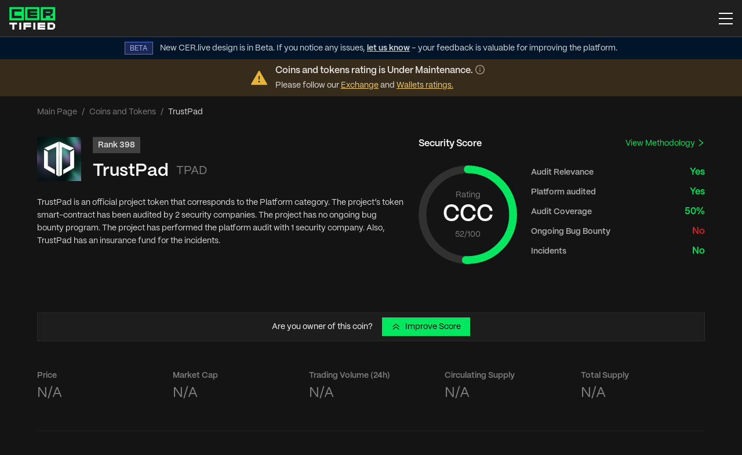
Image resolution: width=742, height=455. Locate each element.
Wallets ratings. (425, 85)
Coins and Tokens (122, 112)
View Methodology (665, 143)
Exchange (360, 85)
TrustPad (131, 170)
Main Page (57, 112)
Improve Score (426, 326)
